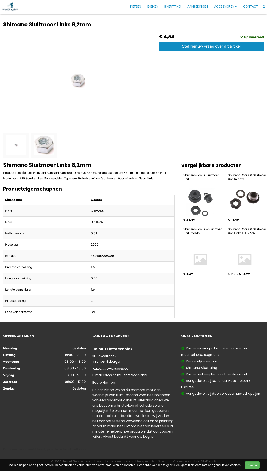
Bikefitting (172, 6)
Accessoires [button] (225, 6)
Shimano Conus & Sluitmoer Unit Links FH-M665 (247, 231)
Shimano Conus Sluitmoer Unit (201, 177)
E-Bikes (152, 6)
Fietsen (135, 6)
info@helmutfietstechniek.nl (125, 375)
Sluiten (252, 465)
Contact (250, 6)
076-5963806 (117, 369)
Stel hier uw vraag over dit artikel (211, 46)
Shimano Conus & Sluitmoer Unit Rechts (247, 177)
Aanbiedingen (197, 6)
